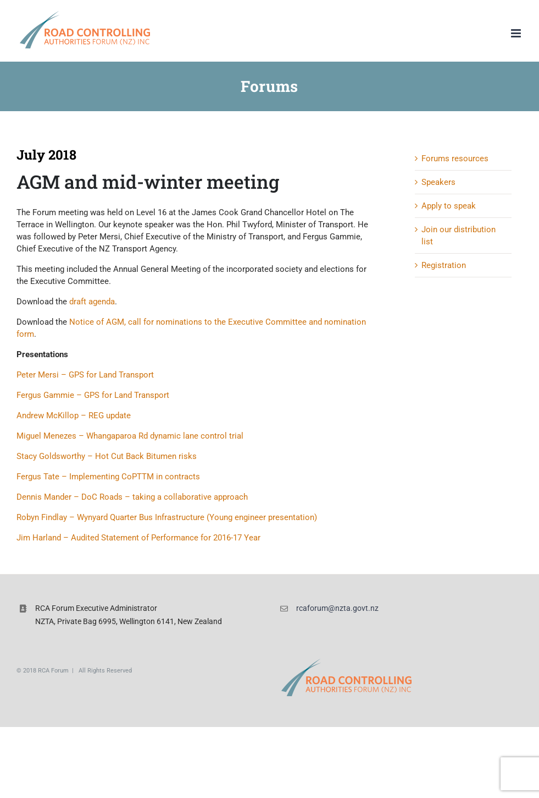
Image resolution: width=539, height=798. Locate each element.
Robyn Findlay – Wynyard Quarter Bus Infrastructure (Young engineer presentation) (166, 517)
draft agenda (92, 302)
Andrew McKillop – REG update (73, 415)
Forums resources (454, 158)
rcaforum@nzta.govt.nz (337, 608)
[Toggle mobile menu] (517, 33)
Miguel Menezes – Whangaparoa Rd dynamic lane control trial (129, 436)
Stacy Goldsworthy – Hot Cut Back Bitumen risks (106, 456)
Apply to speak (448, 206)
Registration (443, 265)
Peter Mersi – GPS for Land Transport (85, 375)
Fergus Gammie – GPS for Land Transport (92, 395)
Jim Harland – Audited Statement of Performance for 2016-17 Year (138, 538)
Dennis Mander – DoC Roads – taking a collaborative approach (132, 497)
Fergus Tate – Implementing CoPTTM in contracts (108, 477)
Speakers (438, 182)
